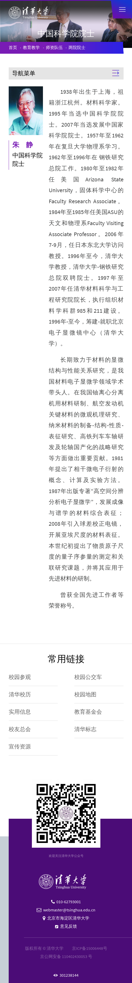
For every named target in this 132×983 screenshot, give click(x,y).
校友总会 (20, 729)
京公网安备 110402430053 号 (66, 956)
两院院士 (77, 47)
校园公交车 (88, 677)
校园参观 (20, 677)
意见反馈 (68, 926)
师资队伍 (54, 47)
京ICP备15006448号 (89, 948)
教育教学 (31, 47)
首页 (13, 47)
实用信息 (20, 711)
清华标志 (85, 729)
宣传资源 (20, 746)
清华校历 (20, 694)
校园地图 (85, 694)
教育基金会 (88, 711)
